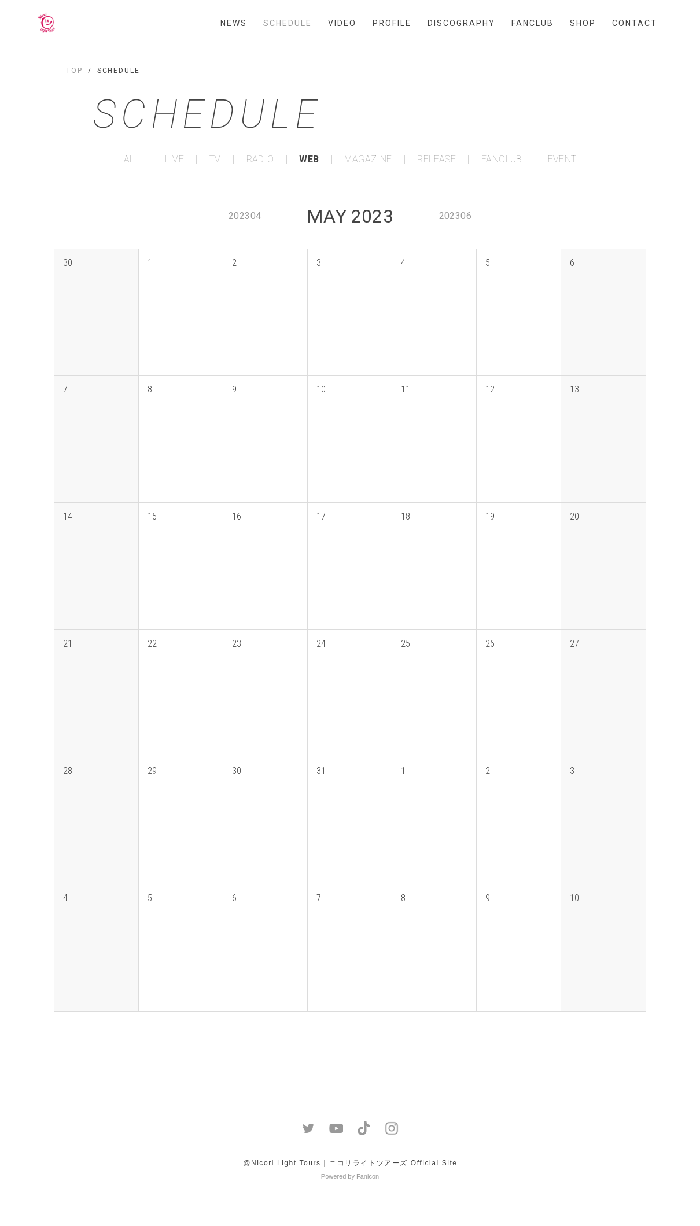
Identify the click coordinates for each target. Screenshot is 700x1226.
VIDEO (342, 23)
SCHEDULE (287, 23)
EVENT (562, 159)
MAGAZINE (368, 159)
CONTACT (634, 23)
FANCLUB (532, 23)
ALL (131, 159)
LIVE (175, 159)
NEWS (233, 23)
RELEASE (436, 159)
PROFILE (392, 23)
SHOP (583, 23)
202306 (455, 215)
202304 (245, 215)
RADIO (260, 159)
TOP (74, 70)
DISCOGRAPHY (461, 23)
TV (215, 159)
